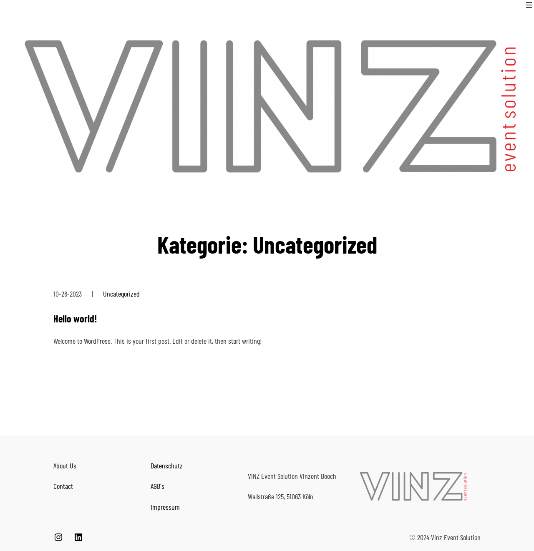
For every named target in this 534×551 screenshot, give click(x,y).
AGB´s (157, 486)
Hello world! (75, 318)
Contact (63, 486)
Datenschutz (167, 465)
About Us (64, 465)
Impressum (165, 506)
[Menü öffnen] (529, 5)
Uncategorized (121, 293)
